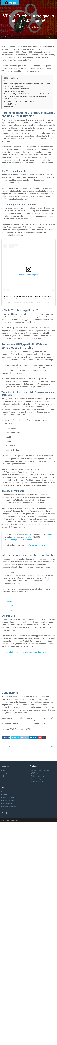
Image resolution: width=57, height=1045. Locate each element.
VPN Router (34, 773)
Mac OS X (9, 610)
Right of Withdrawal (8, 800)
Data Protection (6, 803)
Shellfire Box (12, 104)
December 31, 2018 (37, 545)
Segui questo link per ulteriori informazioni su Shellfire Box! (24, 652)
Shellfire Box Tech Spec (37, 782)
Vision (3, 770)
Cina (19, 47)
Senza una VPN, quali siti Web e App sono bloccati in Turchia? (26, 94)
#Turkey (49, 534)
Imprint (4, 795)
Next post (50, 37)
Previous (5, 746)
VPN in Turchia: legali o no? (14, 91)
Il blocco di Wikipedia (15, 99)
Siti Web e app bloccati (15, 86)
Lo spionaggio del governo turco (18, 89)
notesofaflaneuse (24, 302)
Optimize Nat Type (36, 779)
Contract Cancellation (8, 806)
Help (3, 792)
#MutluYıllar (8, 540)
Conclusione (8, 107)
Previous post (8, 37)
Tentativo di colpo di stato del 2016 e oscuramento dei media (27, 96)
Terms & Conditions (8, 798)
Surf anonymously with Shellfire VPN (42, 770)
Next (53, 746)
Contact (4, 773)
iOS (6, 597)
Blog (3, 776)
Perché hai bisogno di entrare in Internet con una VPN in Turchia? (27, 84)
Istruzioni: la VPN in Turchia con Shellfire (19, 101)
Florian (36, 27)
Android (8, 601)
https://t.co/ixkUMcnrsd (22, 540)
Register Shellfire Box (37, 776)
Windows (9, 606)
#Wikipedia (29, 534)
